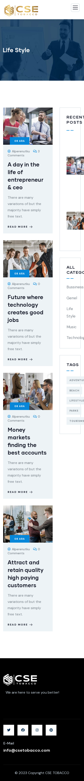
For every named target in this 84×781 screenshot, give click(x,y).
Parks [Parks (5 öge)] (73, 410)
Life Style (71, 312)
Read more (20, 227)
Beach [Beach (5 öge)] (74, 390)
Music (72, 326)
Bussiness (75, 287)
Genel (72, 298)
